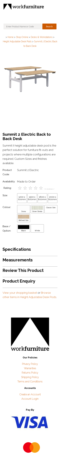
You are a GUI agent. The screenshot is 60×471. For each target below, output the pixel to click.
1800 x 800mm (42, 198)
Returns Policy (30, 372)
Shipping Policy (30, 377)
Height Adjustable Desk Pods (17, 41)
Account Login (30, 398)
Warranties (30, 368)
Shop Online (22, 37)
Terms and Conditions (30, 381)
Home (10, 37)
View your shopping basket (20, 292)
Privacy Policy (30, 363)
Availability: (9, 181)
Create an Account (30, 394)
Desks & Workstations (41, 37)
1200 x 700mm (22, 198)
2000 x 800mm (52, 198)
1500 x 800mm (32, 198)
